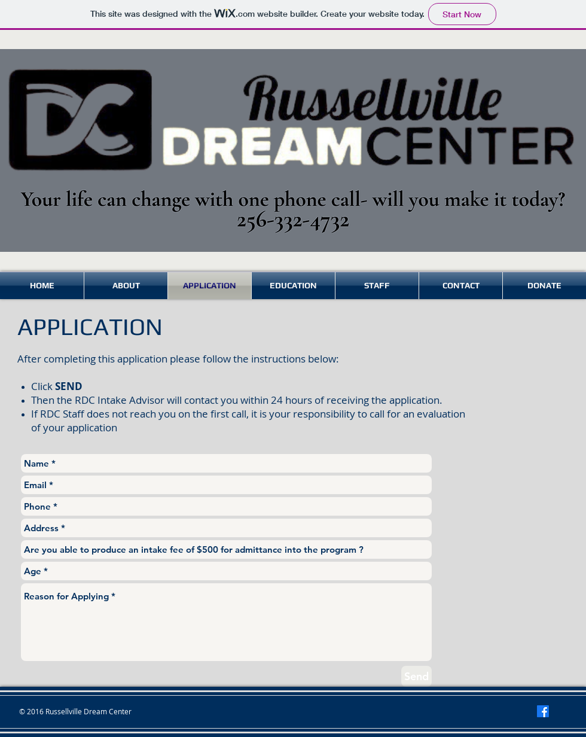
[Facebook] (543, 711)
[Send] (416, 676)
